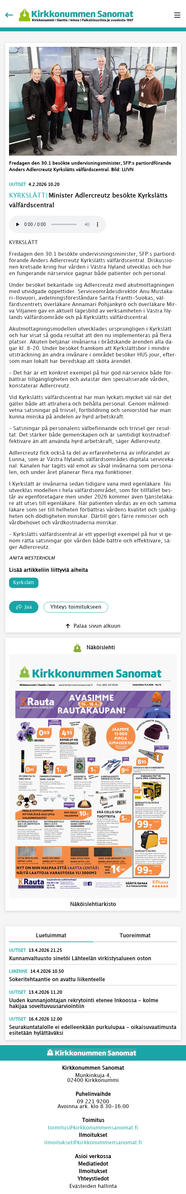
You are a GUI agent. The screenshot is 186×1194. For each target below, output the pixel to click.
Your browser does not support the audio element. (57, 224)
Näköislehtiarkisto (93, 904)
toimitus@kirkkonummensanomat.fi (93, 1128)
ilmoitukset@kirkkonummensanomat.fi (93, 1142)
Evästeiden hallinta (93, 1186)
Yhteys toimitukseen (75, 607)
